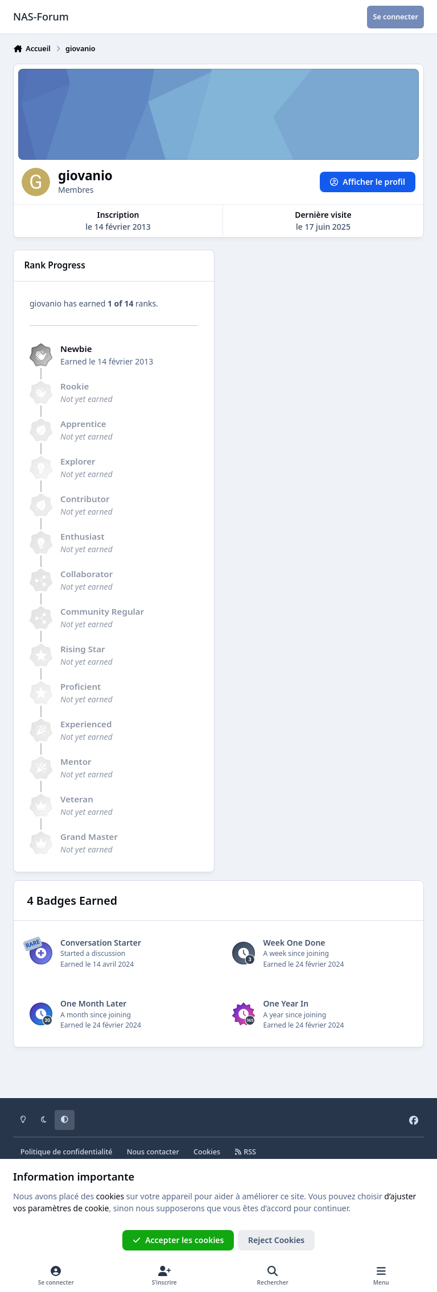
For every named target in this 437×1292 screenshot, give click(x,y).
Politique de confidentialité (66, 1152)
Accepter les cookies (178, 1240)
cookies (110, 1196)
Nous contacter (153, 1152)
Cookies (206, 1152)
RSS (245, 1152)
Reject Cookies (276, 1240)
